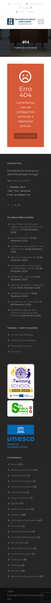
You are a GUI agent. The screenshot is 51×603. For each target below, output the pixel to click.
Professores (17, 559)
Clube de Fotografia (21, 481)
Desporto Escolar (20, 498)
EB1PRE (15, 503)
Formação (16, 526)
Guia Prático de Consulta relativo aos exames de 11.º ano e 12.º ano (27, 227)
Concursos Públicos (21, 486)
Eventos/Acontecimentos (24, 520)
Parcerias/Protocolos (22, 548)
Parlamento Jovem (21, 554)
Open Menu (41, 21)
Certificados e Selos (21, 346)
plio (9, 599)
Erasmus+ (16, 514)
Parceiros (16, 351)
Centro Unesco (19, 475)
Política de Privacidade (23, 340)
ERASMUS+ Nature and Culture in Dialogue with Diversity (24, 313)
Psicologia (16, 565)
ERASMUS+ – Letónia (22, 276)
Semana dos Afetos (21, 293)
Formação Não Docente (24, 537)
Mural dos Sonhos (20, 238)
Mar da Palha (18, 543)
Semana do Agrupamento (25, 576)
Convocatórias (18, 492)
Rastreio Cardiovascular (23, 257)
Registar (31, 12)
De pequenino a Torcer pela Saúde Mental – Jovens (26, 267)
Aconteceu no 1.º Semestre (25, 301)
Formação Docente (21, 531)
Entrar (21, 12)
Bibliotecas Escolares (22, 470)
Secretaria (16, 571)
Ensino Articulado (20, 509)
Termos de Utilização (22, 335)
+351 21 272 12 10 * (21, 181)
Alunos (14, 464)
